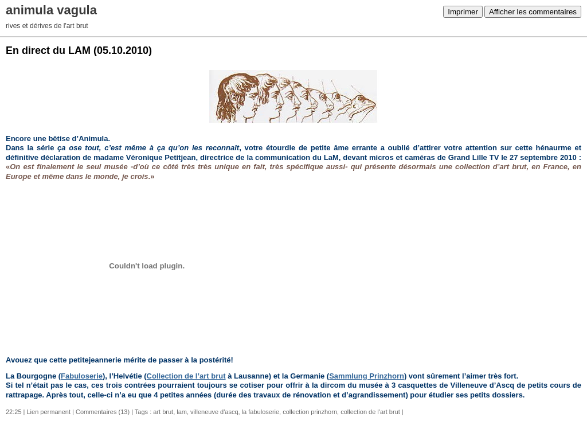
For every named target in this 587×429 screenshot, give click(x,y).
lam (182, 411)
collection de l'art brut (370, 411)
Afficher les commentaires (533, 11)
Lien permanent (49, 411)
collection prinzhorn (310, 411)
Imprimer (463, 11)
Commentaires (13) (103, 411)
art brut (163, 411)
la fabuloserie (260, 411)
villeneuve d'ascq (214, 411)
